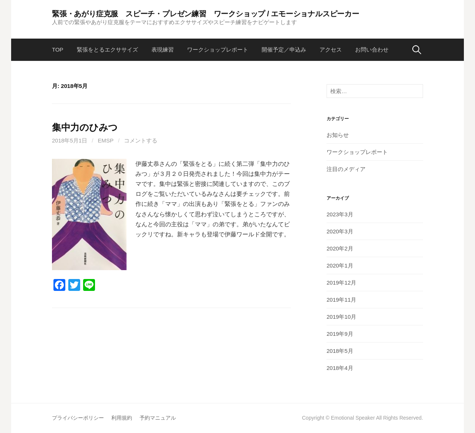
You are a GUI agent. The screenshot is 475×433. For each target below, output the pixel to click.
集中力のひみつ (85, 127)
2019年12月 (341, 282)
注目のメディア (346, 169)
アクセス (331, 49)
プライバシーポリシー (78, 418)
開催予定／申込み (284, 49)
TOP (57, 49)
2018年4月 (340, 368)
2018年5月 (340, 351)
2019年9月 (340, 334)
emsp (106, 140)
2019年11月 (341, 299)
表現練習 (162, 49)
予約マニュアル (158, 418)
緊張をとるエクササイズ (107, 49)
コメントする (140, 140)
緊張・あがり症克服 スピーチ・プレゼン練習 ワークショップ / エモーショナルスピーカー (205, 14)
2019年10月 (341, 317)
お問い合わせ (372, 49)
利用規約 (121, 418)
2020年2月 (340, 248)
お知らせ (338, 135)
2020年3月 (340, 231)
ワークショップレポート (217, 49)
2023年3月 (340, 214)
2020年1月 (340, 265)
